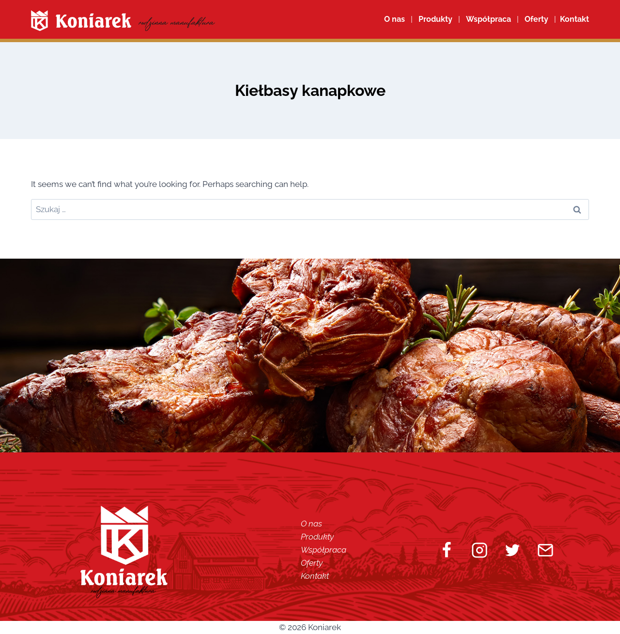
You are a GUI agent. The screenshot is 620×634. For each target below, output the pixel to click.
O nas (394, 19)
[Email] (545, 550)
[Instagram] (479, 550)
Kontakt (315, 576)
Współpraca (488, 19)
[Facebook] (446, 550)
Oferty (312, 563)
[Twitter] (512, 550)
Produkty (317, 536)
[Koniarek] (123, 20)
